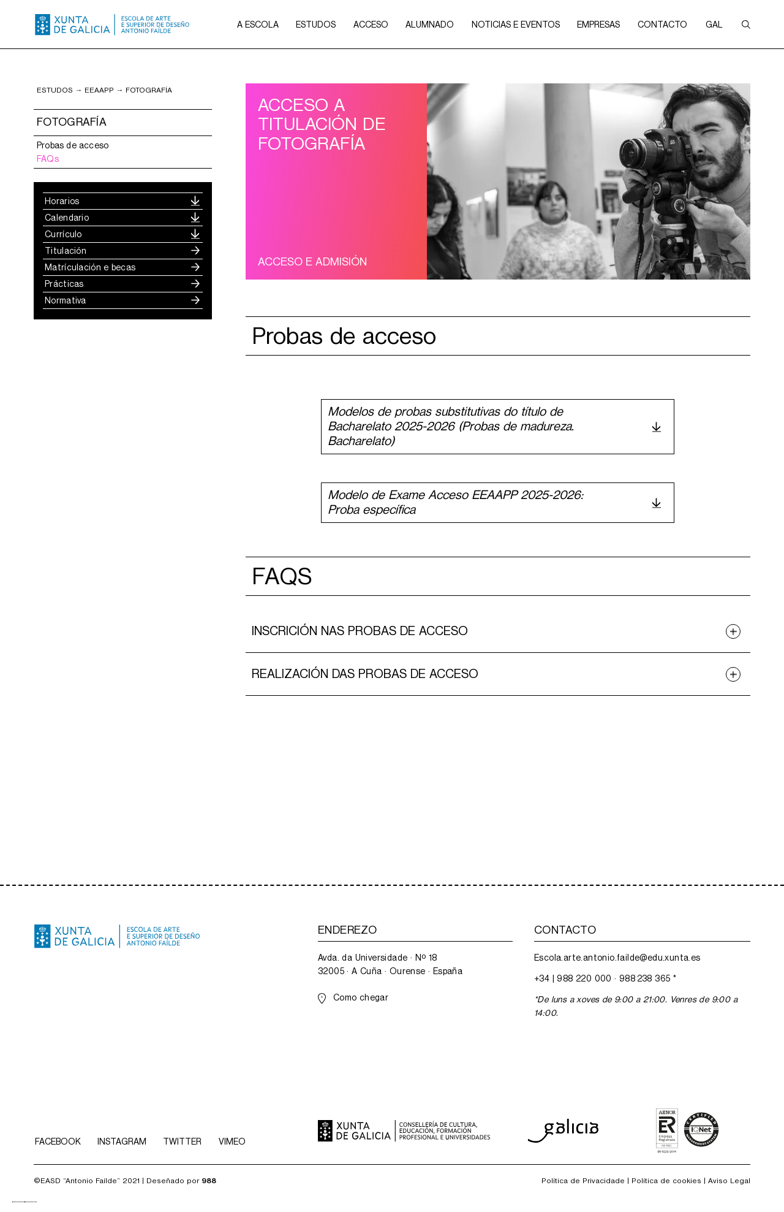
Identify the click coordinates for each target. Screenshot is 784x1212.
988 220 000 (584, 978)
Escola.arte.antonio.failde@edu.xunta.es (617, 957)
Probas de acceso (72, 145)
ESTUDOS (55, 90)
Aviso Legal (729, 1180)
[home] (112, 24)
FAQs (48, 158)
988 (209, 1180)
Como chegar (360, 997)
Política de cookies (666, 1180)
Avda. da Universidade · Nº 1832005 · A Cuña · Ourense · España (390, 964)
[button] (258, 24)
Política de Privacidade (583, 1180)
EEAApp (99, 90)
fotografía (149, 90)
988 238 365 (644, 978)
